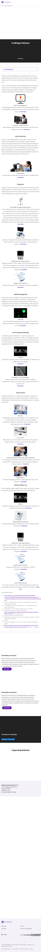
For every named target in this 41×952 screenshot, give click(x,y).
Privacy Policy (15, 949)
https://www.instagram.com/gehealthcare (24, 935)
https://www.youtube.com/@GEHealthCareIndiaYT (35, 935)
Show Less (20, 58)
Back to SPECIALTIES (8, 5)
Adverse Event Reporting (26, 928)
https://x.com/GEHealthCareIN (28, 935)
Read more (7, 669)
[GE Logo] (6, 2)
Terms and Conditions (23, 949)
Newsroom (3, 926)
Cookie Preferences (5, 949)
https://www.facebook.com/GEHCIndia (21, 935)
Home (2, 5)
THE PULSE (11, 739)
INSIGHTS (4, 739)
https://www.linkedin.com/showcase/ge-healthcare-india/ (31, 935)
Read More (23, 111)
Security (31, 949)
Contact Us (3, 928)
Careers (22, 926)
